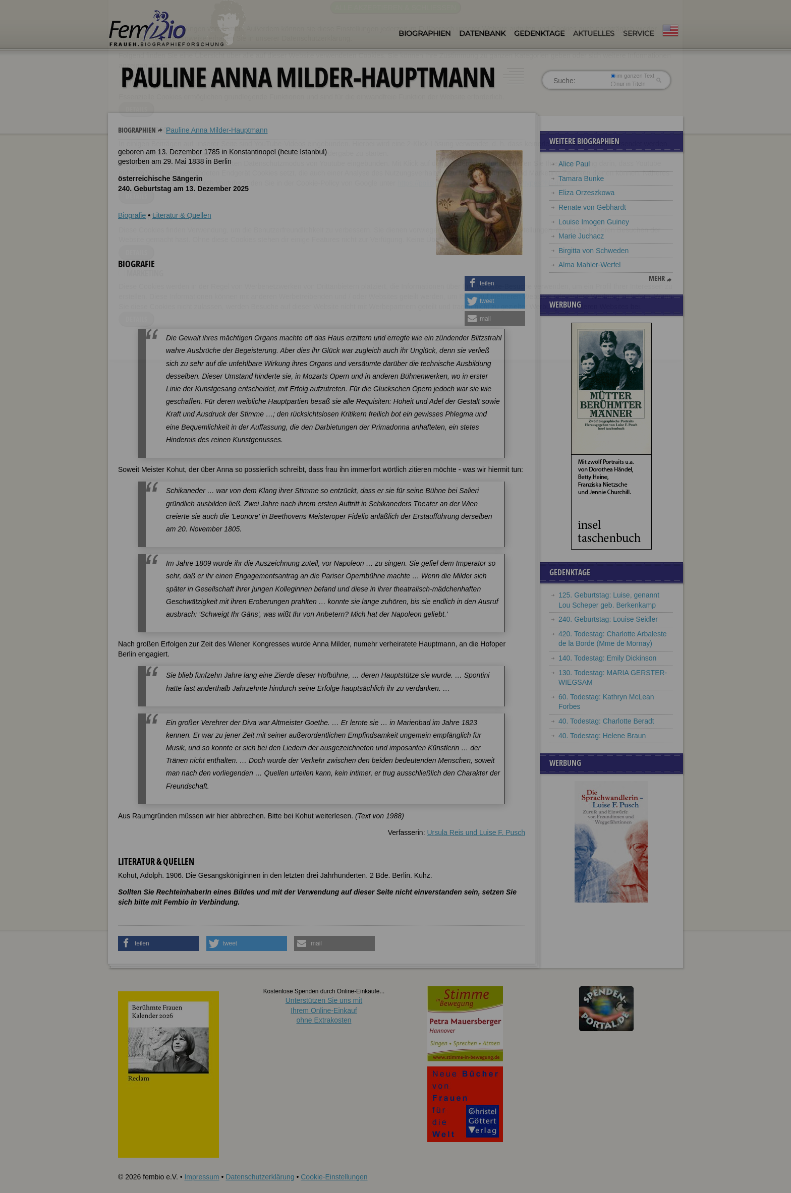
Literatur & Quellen (181, 215)
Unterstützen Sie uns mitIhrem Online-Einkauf (324, 1010)
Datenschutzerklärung (259, 1177)
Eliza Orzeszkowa (586, 193)
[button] (495, 283)
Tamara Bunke (581, 178)
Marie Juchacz (581, 236)
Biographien (424, 33)
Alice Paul (574, 164)
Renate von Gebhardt (592, 207)
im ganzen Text (632, 76)
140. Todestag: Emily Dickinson (607, 658)
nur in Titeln (628, 84)
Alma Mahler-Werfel (589, 265)
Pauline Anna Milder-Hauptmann (217, 130)
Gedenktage (539, 33)
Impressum (201, 1177)
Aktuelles (593, 33)
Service (638, 33)
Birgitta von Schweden (593, 251)
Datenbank (482, 33)
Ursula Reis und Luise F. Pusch (476, 832)
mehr (657, 278)
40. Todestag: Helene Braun (602, 736)
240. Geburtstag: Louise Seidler (608, 619)
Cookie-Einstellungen (334, 1177)
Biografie (132, 215)
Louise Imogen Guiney (593, 222)
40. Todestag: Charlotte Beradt (606, 721)
